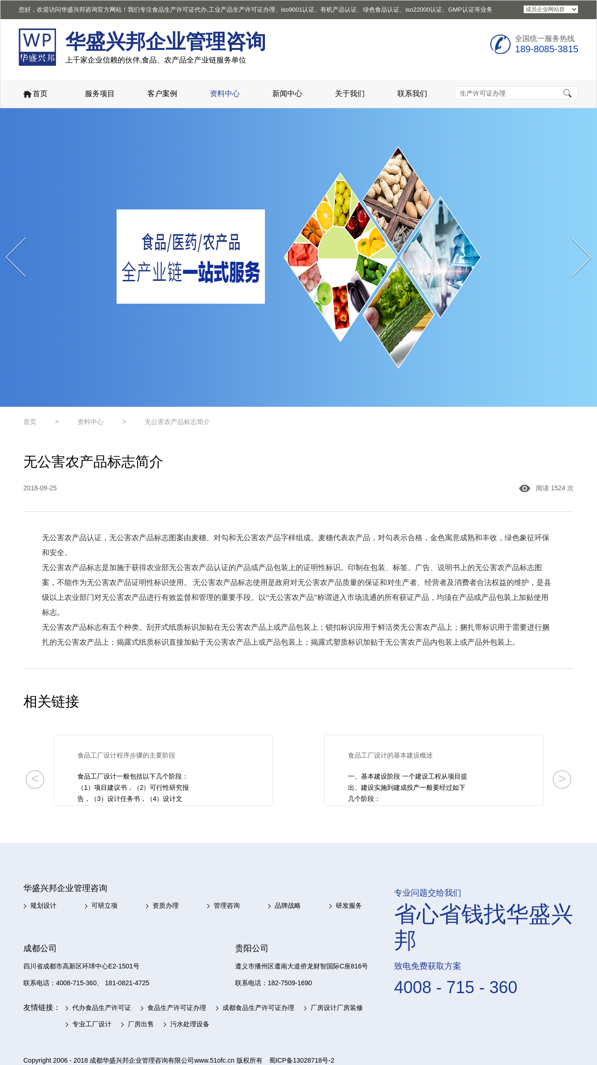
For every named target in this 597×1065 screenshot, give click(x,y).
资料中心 (225, 93)
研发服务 (349, 905)
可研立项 (104, 905)
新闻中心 (287, 93)
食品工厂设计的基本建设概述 (390, 755)
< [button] (35, 778)
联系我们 (412, 93)
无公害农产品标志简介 (177, 421)
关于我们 (350, 93)
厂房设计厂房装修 (337, 1007)
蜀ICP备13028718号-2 (301, 1060)
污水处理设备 (189, 1024)
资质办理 (166, 905)
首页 (35, 94)
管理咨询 (227, 905)
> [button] (562, 778)
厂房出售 (141, 1024)
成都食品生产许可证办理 (258, 1007)
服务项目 (100, 93)
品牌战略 (288, 905)
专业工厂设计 (91, 1024)
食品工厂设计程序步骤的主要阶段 (126, 755)
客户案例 (162, 93)
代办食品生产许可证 (101, 1007)
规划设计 (43, 905)
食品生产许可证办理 (176, 1007)
